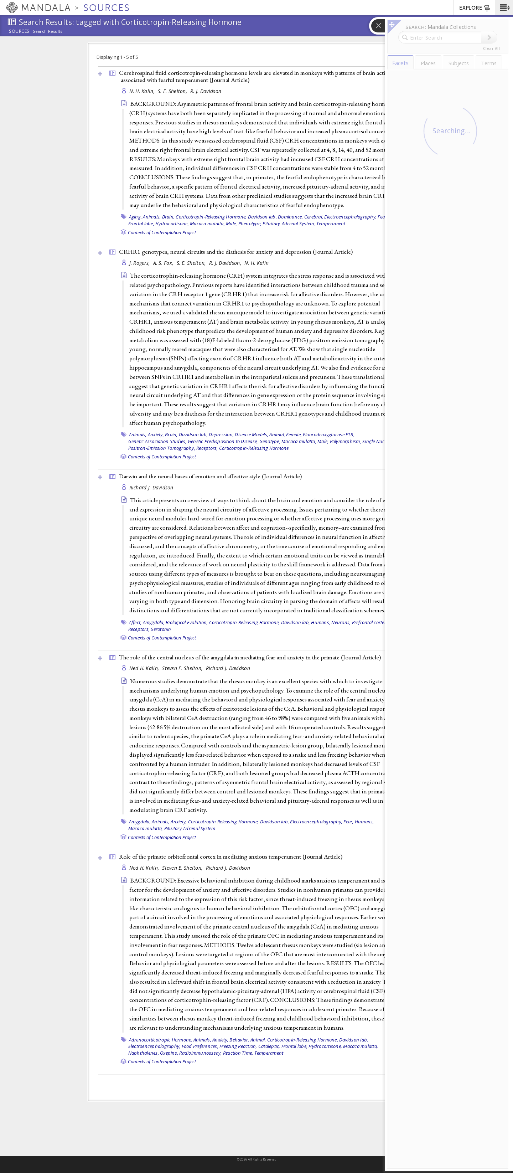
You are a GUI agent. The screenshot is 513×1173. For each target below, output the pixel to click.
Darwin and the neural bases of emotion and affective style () (210, 476)
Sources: (20, 31)
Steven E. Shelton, (183, 668)
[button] (504, 7)
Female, (397, 216)
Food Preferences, (200, 1046)
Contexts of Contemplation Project (162, 232)
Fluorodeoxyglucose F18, (328, 434)
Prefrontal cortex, (370, 622)
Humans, (320, 622)
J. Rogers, (140, 262)
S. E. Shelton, (173, 91)
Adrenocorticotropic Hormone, (160, 1039)
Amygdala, (154, 622)
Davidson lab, (262, 216)
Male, (231, 223)
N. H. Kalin (256, 262)
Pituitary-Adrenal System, (289, 223)
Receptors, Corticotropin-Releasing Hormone (242, 448)
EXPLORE (475, 8)
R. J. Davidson (205, 91)
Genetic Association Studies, (157, 441)
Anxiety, (156, 434)
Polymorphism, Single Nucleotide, (365, 441)
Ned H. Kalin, (145, 668)
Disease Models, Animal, (260, 434)
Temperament (331, 223)
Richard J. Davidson (151, 487)
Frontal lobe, (141, 223)
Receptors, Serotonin (149, 629)
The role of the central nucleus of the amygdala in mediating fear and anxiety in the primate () (250, 657)
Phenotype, (250, 223)
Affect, (135, 622)
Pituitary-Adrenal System (190, 828)
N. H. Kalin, (142, 91)
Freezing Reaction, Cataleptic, (249, 1046)
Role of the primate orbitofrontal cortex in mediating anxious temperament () (230, 856)
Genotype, (269, 441)
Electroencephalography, (350, 216)
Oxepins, (169, 1053)
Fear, (383, 216)
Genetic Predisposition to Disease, (223, 441)
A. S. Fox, (164, 262)
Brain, (168, 216)
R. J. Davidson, (226, 262)
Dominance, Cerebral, (300, 216)
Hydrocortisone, (172, 223)
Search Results (47, 31)
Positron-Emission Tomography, (161, 448)
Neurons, (341, 622)
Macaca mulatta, (207, 223)
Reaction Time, (238, 1053)
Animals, (152, 216)
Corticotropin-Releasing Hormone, (211, 216)
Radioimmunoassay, (200, 1053)
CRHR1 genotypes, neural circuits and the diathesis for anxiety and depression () (236, 252)
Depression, (221, 434)
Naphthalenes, (143, 1053)
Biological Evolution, (187, 622)
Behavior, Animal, (247, 1039)
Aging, (135, 216)
